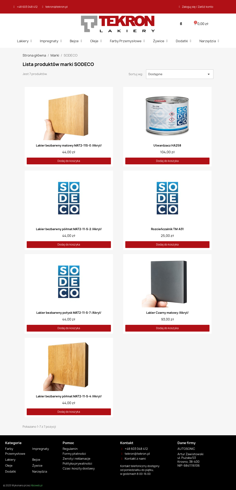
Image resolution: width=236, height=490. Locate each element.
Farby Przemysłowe (127, 41)
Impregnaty (51, 41)
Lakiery (24, 41)
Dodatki (183, 41)
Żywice (160, 41)
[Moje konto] (196, 6)
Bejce (76, 41)
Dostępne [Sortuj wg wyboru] (179, 74)
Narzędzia (209, 41)
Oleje (96, 41)
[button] (181, 23)
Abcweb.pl (36, 485)
